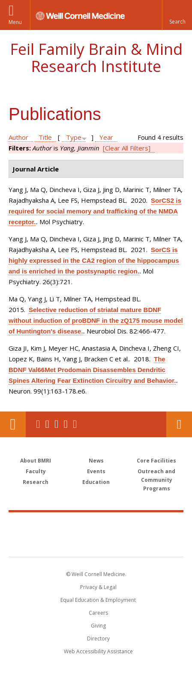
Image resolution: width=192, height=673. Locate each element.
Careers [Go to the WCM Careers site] (98, 612)
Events (96, 471)
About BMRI (35, 460)
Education (96, 482)
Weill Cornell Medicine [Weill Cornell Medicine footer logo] (96, 525)
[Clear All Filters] (126, 148)
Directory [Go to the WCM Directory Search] (98, 638)
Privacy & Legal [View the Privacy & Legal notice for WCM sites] (98, 587)
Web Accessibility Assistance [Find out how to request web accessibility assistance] (98, 651)
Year (106, 137)
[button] (177, 15)
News (96, 460)
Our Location (13, 424)
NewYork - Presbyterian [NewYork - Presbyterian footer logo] (96, 543)
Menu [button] (15, 22)
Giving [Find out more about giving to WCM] (98, 625)
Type (73, 137)
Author (18, 137)
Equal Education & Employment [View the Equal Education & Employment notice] (98, 600)
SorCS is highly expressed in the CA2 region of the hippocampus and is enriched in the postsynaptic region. (94, 260)
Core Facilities (156, 460)
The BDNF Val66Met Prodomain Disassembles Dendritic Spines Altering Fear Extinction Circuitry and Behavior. (92, 369)
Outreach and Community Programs (156, 480)
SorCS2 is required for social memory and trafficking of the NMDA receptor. (95, 211)
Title (45, 137)
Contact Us (179, 424)
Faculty (36, 471)
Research (35, 482)
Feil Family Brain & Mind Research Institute (96, 58)
